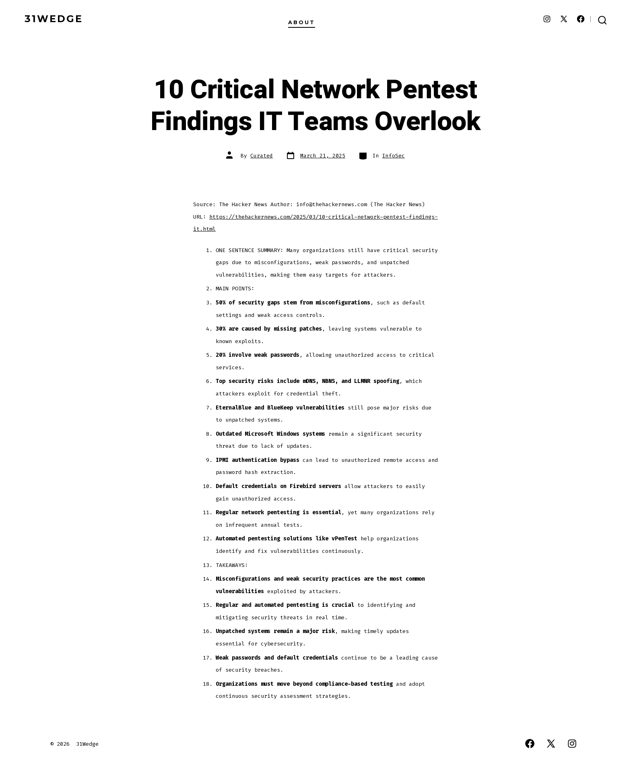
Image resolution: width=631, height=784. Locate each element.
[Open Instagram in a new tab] (547, 19)
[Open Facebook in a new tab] (581, 19)
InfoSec (393, 155)
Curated (261, 155)
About (301, 22)
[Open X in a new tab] (563, 19)
